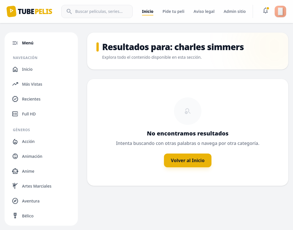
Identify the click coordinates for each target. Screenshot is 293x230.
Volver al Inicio (188, 160)
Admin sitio (235, 11)
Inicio (147, 11)
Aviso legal (203, 11)
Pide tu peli (173, 11)
